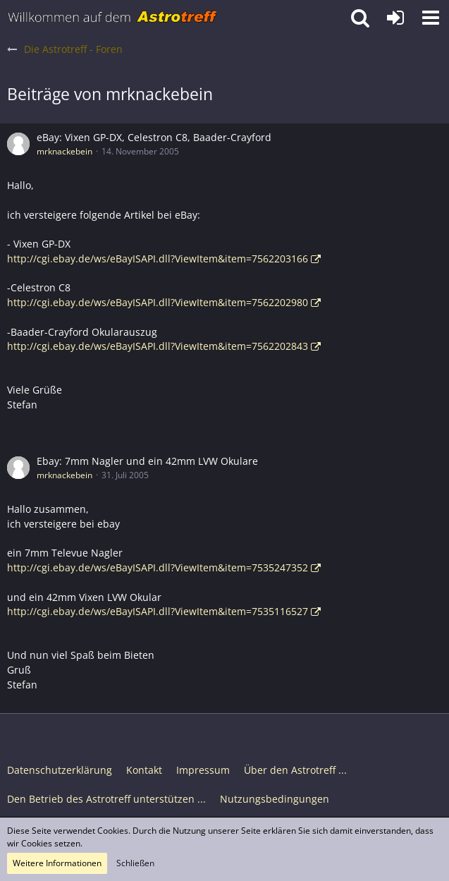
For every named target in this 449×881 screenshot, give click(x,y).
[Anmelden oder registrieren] (395, 18)
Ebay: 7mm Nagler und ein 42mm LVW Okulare (147, 461)
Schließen (135, 863)
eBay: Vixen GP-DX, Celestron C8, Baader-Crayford (154, 137)
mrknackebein (64, 151)
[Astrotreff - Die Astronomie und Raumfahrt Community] (112, 18)
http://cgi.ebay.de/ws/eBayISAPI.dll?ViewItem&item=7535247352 (157, 567)
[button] (431, 18)
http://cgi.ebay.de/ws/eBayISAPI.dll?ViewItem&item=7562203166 (157, 258)
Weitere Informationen (57, 863)
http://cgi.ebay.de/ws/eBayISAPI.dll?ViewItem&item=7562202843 (157, 346)
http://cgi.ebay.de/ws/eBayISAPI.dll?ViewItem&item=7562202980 (157, 302)
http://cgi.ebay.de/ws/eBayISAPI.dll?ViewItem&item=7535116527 (157, 611)
